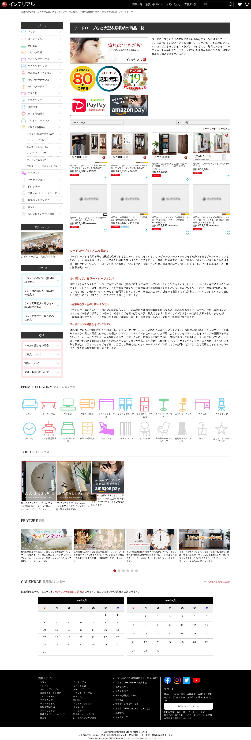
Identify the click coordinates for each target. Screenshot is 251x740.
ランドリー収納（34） (37, 160)
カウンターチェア (37, 86)
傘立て (31, 206)
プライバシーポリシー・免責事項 (131, 679)
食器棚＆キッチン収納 (40, 72)
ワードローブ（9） (36, 140)
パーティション (36, 179)
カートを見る (246, 4)
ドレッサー (34, 186)
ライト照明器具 (36, 113)
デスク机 (32, 93)
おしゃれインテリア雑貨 (41, 213)
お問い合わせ (173, 4)
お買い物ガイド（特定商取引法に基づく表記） (137, 675)
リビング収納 (35, 52)
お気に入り (239, 4)
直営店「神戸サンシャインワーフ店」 (133, 705)
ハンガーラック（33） (37, 153)
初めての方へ (121, 683)
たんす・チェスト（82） (38, 147)
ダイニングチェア (37, 66)
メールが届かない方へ (125, 692)
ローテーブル (35, 38)
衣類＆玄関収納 (36, 127)
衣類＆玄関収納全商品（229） (41, 134)
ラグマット (34, 172)
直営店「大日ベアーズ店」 (127, 701)
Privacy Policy (135, 735)
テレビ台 (32, 45)
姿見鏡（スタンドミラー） (42, 200)
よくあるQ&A (121, 688)
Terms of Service (151, 735)
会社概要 (119, 696)
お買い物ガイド (154, 4)
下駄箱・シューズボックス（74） (43, 166)
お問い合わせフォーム (188, 703)
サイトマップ (121, 714)
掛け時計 (32, 106)
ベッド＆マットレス (39, 120)
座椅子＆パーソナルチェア (42, 193)
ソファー (32, 32)
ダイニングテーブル (39, 59)
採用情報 (119, 709)
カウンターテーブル (39, 79)
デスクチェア (35, 100)
